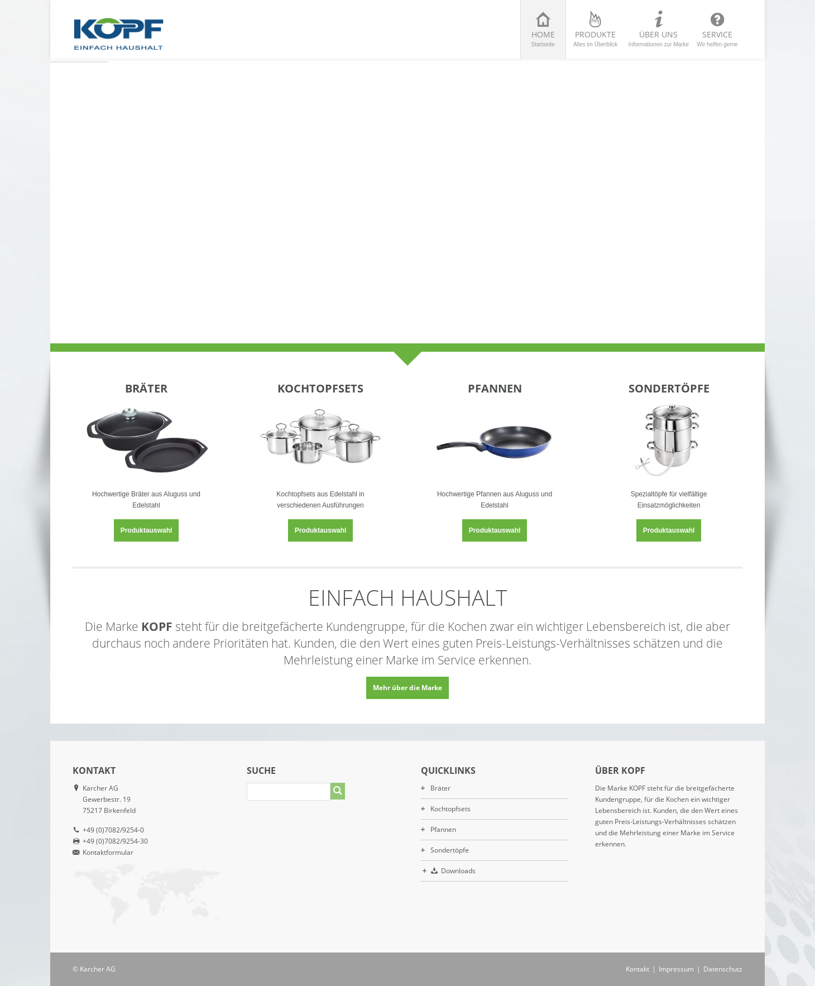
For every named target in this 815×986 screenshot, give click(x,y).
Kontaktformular (108, 852)
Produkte (595, 38)
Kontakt (637, 969)
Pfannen (443, 829)
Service (717, 38)
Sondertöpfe (449, 850)
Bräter (440, 788)
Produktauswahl (146, 530)
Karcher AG (98, 969)
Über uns (659, 38)
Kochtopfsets (450, 808)
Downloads (458, 870)
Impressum (676, 969)
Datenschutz (722, 969)
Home (543, 38)
